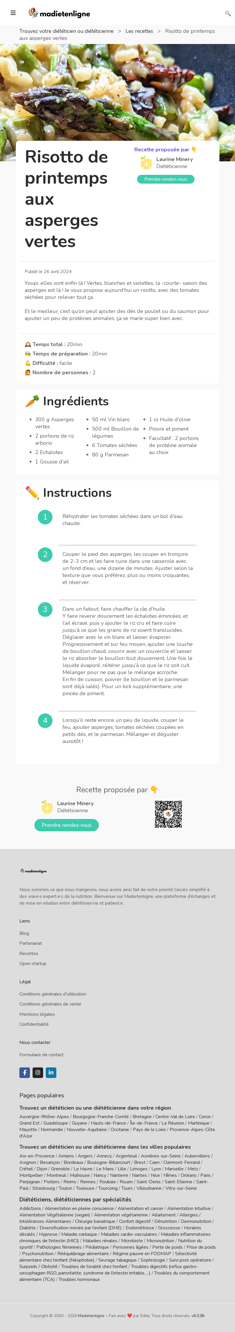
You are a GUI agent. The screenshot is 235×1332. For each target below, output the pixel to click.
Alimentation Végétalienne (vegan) (54, 1214)
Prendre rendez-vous (165, 179)
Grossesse (169, 1227)
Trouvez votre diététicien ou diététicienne (69, 31)
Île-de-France (144, 1123)
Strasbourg (43, 1188)
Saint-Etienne (178, 1182)
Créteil (26, 1169)
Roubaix (107, 1182)
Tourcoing (108, 1188)
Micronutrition (160, 1240)
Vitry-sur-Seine (181, 1188)
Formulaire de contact (41, 1055)
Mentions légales (37, 1014)
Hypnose (48, 1234)
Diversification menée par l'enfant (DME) (81, 1227)
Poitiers (52, 1182)
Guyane (79, 1123)
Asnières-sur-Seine (161, 1156)
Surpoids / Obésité (38, 1266)
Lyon (156, 1169)
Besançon (50, 1162)
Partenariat (30, 943)
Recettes (28, 953)
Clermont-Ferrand (181, 1162)
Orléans (189, 1175)
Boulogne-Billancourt (108, 1162)
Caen (154, 1162)
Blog (24, 933)
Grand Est (29, 1123)
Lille (122, 1169)
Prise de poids (201, 1246)
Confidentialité (34, 1024)
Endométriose (140, 1227)
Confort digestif (135, 1221)
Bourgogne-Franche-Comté (101, 1116)
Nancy (100, 1175)
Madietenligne (91, 1315)
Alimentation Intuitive (189, 1208)
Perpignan (29, 1182)
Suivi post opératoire (190, 1259)
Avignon (27, 1162)
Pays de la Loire (149, 1129)
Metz (192, 1169)
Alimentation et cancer (140, 1208)
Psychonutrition (37, 1253)
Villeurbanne (149, 1188)
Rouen (126, 1182)
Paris (205, 1175)
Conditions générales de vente (50, 1004)
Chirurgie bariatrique (95, 1221)
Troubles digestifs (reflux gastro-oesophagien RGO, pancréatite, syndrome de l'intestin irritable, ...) (108, 1269)
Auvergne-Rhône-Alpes (44, 1116)
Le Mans (105, 1169)
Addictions (30, 1208)
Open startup (32, 963)
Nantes (139, 1175)
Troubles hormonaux (79, 1279)
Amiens (66, 1156)
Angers (85, 1156)
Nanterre (119, 1175)
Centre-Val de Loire (175, 1116)
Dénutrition (165, 1221)
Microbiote (132, 1240)
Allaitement (164, 1214)
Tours (127, 1188)
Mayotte (28, 1129)
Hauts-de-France (108, 1123)
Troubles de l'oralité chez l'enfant (94, 1266)
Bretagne (142, 1116)
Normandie (52, 1129)
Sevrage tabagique (117, 1259)
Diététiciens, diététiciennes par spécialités (71, 1199)
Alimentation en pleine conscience (79, 1208)
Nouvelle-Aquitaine (87, 1129)
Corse (205, 1116)
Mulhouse (80, 1175)
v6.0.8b (198, 1315)
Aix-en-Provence (37, 1156)
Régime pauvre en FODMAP (142, 1253)
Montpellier (31, 1175)
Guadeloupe (55, 1123)
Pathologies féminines (59, 1246)
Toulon (65, 1188)
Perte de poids (167, 1246)
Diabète (27, 1227)
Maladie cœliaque (79, 1234)
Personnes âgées (130, 1246)
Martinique (198, 1123)
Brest (140, 1162)
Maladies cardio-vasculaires (129, 1234)
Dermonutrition (196, 1221)
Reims (69, 1182)
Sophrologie (153, 1259)
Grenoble (60, 1169)
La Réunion (173, 1123)
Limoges (139, 1169)
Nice (155, 1175)
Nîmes (170, 1175)
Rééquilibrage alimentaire (83, 1253)
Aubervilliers (197, 1156)
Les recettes (144, 31)
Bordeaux (73, 1162)
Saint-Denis (149, 1182)
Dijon (42, 1169)
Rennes (88, 1182)
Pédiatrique (97, 1246)
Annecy (104, 1156)
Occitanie (120, 1129)
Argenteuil (126, 1156)
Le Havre (83, 1169)
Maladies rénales (100, 1240)
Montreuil (56, 1175)
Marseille (174, 1169)
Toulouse (85, 1188)
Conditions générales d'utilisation (52, 994)
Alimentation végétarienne (121, 1214)
